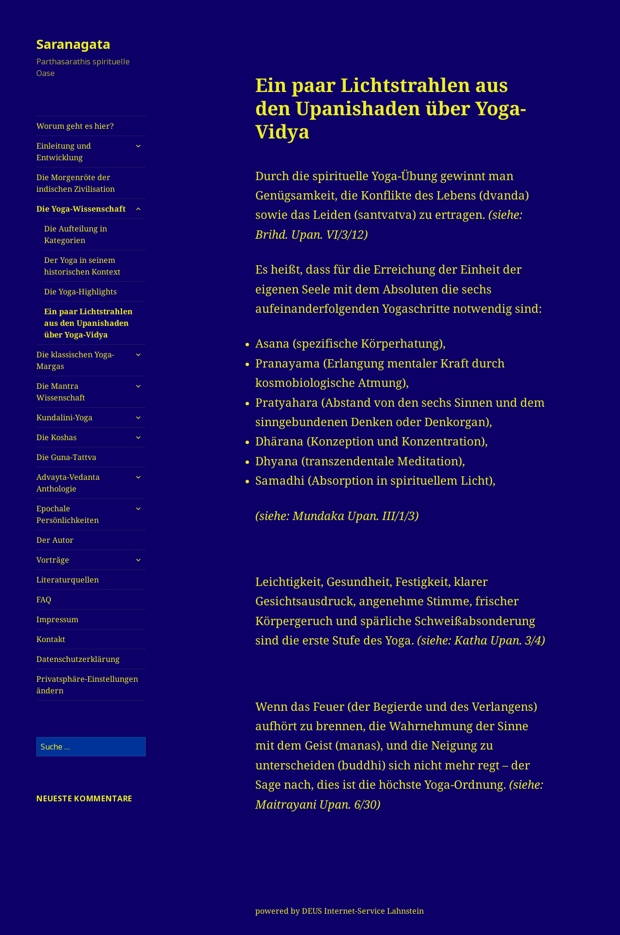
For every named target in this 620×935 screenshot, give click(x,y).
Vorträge (52, 559)
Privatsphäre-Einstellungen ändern (87, 685)
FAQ (43, 599)
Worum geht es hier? (75, 126)
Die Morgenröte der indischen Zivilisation (75, 183)
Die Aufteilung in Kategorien (75, 234)
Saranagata (73, 44)
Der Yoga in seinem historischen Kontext (82, 266)
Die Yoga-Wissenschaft (80, 208)
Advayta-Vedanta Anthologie (68, 483)
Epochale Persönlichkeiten (67, 514)
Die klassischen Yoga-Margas (75, 360)
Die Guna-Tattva (66, 457)
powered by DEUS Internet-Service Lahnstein (339, 910)
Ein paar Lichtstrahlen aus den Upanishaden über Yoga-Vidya (88, 323)
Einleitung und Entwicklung (63, 151)
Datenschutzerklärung (78, 659)
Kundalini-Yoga (64, 417)
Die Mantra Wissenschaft (60, 392)
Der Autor (55, 540)
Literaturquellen (67, 579)
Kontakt (50, 639)
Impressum (57, 619)
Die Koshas (56, 437)
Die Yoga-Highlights (80, 291)
